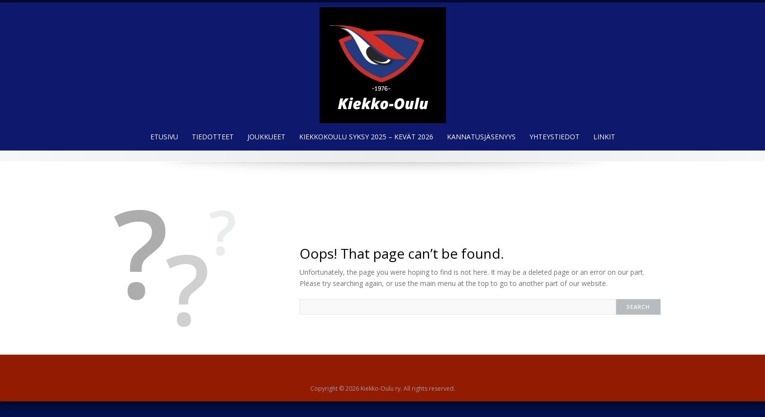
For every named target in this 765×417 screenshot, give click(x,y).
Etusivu (164, 136)
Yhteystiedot (554, 136)
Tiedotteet (213, 136)
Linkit (604, 136)
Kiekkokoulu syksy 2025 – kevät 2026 (366, 136)
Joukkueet (266, 136)
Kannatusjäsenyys (481, 136)
